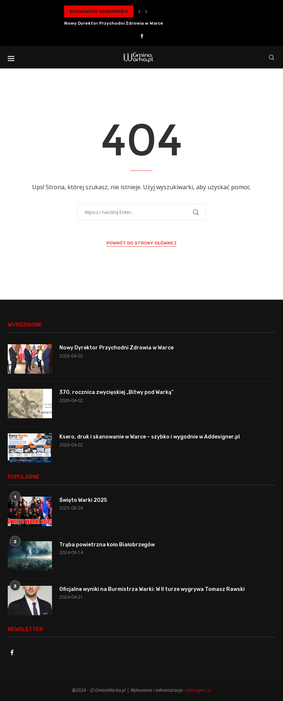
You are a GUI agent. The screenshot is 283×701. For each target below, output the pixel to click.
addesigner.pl (198, 690)
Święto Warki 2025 (83, 500)
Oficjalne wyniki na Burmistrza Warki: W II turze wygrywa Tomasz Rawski (152, 589)
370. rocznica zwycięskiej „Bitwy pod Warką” (116, 392)
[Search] (271, 57)
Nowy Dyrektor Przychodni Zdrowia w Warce (113, 23)
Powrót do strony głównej (141, 243)
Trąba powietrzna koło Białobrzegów (107, 545)
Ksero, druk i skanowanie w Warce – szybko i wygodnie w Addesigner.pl (149, 437)
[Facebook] (141, 36)
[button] (139, 11)
